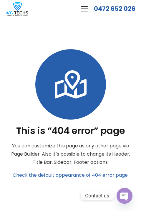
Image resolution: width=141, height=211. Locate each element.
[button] (84, 8)
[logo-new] (17, 9)
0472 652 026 (114, 8)
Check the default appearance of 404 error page (70, 175)
